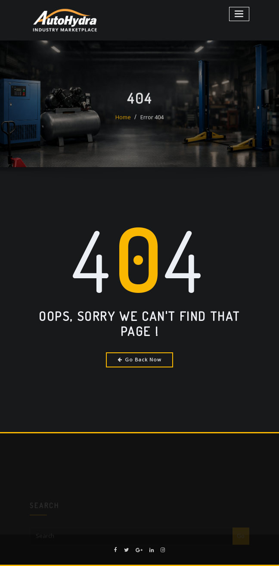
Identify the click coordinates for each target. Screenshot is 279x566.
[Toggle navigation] (239, 14)
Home (123, 122)
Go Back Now (140, 359)
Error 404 (152, 122)
